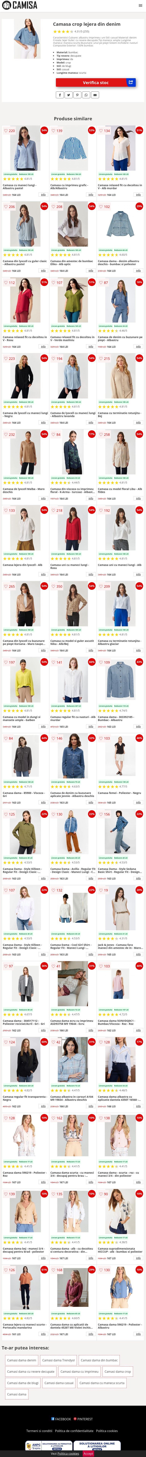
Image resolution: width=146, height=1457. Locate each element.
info (43, 194)
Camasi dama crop (118, 1372)
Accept (88, 1454)
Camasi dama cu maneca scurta (101, 1383)
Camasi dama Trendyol (58, 1360)
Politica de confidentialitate (74, 1431)
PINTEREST (83, 1419)
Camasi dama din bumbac (99, 1360)
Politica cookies (107, 1431)
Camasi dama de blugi (22, 1383)
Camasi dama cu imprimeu (79, 1372)
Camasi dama (16, 1394)
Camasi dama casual (58, 1383)
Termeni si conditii (39, 1431)
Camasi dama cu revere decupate (30, 1372)
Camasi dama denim (21, 1360)
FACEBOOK (61, 1419)
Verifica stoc (109, 82)
